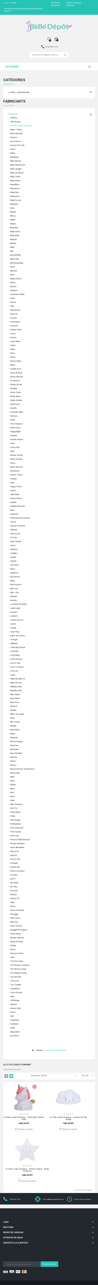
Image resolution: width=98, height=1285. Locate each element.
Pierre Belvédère (17, 847)
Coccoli (13, 318)
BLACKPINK (15, 255)
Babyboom (15, 188)
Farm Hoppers (16, 424)
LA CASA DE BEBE (18, 604)
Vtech (13, 1012)
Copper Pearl (15, 329)
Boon (12, 267)
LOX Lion (14, 671)
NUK (12, 792)
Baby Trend (15, 177)
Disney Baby (15, 361)
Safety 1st (14, 898)
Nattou (13, 765)
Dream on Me (16, 384)
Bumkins (14, 290)
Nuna (12, 796)
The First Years (16, 961)
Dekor (12, 349)
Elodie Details (16, 400)
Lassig (13, 628)
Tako (12, 957)
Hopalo (13, 502)
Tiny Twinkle (15, 985)
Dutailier (13, 388)
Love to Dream (17, 667)
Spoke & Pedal (16, 941)
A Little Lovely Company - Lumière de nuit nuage (68, 1118)
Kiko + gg (14, 592)
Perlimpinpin (15, 824)
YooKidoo (14, 1024)
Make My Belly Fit (17, 679)
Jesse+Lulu (15, 533)
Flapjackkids (15, 431)
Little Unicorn (16, 659)
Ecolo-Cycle (15, 392)
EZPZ (12, 420)
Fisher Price (15, 428)
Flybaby (13, 435)
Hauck (13, 490)
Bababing (14, 157)
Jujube (13, 557)
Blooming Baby (16, 263)
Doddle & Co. (16, 369)
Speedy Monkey (17, 938)
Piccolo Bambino (17, 843)
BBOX (12, 220)
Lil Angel (14, 639)
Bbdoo (13, 212)
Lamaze (13, 612)
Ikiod (12, 510)
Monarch (14, 737)
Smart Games (16, 926)
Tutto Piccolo (16, 992)
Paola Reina (15, 812)
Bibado (13, 243)
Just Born (14, 565)
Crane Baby (15, 341)
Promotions (56, 3)
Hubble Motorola (17, 506)
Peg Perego (15, 820)
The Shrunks (15, 977)
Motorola (14, 745)
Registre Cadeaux (74, 3)
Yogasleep (14, 1020)
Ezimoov (14, 416)
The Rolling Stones (18, 973)
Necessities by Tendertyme (22, 769)
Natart (13, 761)
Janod (13, 522)
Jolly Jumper (15, 541)
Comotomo (15, 322)
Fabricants (13, 114)
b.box (12, 153)
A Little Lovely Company (21, 126)
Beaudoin (14, 228)
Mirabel (13, 726)
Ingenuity (14, 514)
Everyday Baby (16, 412)
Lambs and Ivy (16, 620)
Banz (12, 208)
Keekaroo (14, 573)
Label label (15, 608)
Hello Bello (14, 494)
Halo (12, 482)
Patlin (12, 816)
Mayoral (13, 706)
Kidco (12, 581)
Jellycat (13, 530)
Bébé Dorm (15, 231)
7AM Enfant (15, 122)
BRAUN (13, 271)
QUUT (13, 879)
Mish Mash (14, 730)
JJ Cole (13, 537)
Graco (12, 463)
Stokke (13, 945)
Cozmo (13, 337)
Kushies (13, 600)
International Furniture (20, 518)
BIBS (12, 247)
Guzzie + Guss (16, 475)
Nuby (12, 788)
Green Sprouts (16, 467)
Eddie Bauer (15, 396)
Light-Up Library (17, 635)
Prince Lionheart (17, 871)
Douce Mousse (16, 377)
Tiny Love (14, 981)
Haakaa (13, 479)
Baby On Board (16, 173)
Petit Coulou (15, 832)
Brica (12, 275)
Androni (13, 137)
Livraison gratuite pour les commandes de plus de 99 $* (23, 10)
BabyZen (14, 204)
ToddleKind (15, 989)
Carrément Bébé (17, 294)
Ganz (12, 451)
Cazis (12, 298)
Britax (12, 282)
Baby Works (15, 180)
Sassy (12, 906)
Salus (12, 902)
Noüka (13, 785)
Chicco (13, 302)
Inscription (55, 5)
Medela (13, 710)
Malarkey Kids (16, 686)
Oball (12, 800)
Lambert (14, 616)
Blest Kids (14, 259)
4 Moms (13, 118)
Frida (12, 443)
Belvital (13, 239)
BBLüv (13, 216)
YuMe (12, 1028)
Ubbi (12, 996)
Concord (14, 326)
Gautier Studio (16, 455)
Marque (40, 1050)
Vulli (12, 1016)
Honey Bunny (16, 498)
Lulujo (12, 675)
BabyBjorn (14, 184)
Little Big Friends (17, 647)
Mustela (13, 757)
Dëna (12, 353)
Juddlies (13, 553)
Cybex (13, 345)
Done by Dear (16, 373)
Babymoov (15, 196)
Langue (6, 3)
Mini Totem (15, 722)
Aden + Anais (16, 129)
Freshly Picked (16, 439)
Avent (13, 149)
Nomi (12, 781)
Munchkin (14, 749)
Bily (11, 251)
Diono (12, 357)
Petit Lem (14, 836)
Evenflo (13, 408)
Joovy (13, 545)
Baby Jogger (15, 169)
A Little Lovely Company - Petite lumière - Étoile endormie (27, 1170)
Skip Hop (14, 922)
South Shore (15, 934)
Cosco (13, 333)
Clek (12, 306)
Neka (12, 777)
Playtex (13, 855)
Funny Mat (15, 447)
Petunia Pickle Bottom (20, 839)
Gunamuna (14, 471)
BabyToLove (15, 200)
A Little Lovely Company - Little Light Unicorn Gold (23, 1118)
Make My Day (16, 683)
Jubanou (14, 549)
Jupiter (13, 561)
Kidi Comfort (15, 584)
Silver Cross (15, 918)
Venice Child (15, 1008)
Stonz (13, 949)
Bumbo (13, 286)
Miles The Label (17, 714)
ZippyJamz (15, 1032)
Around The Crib (17, 145)
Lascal (13, 624)
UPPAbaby (15, 1000)
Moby (12, 734)
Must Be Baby (16, 753)
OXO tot (14, 808)
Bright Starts (16, 278)
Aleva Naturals (16, 133)
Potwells (14, 863)
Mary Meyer (15, 694)
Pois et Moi (15, 859)
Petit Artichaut (16, 828)
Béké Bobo (15, 235)
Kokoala (13, 596)
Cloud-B (13, 314)
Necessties (15, 773)
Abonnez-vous (49, 1264)
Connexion (70, 5)
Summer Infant (16, 953)
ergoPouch (15, 404)
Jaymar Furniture (17, 526)
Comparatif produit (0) (12, 1069)
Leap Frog (14, 632)
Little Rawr (15, 655)
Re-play (13, 887)
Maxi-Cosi (14, 702)
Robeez (13, 894)
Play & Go (14, 851)
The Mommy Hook (18, 969)
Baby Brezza (15, 161)
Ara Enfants (15, 141)
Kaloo (12, 569)
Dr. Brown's (15, 380)
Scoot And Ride (17, 910)
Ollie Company (16, 804)
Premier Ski (15, 867)
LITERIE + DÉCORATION (18, 92)
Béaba (13, 224)
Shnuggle (14, 914)
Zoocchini (14, 1036)
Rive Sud (14, 890)
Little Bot (14, 651)
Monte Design (16, 741)
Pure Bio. (14, 875)
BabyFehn (14, 192)
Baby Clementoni (17, 165)
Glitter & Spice (16, 459)
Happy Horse (16, 486)
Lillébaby (14, 643)
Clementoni (15, 310)
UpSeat (13, 1004)
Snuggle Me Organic (18, 930)
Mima (12, 718)
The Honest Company (20, 965)
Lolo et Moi (15, 663)
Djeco (12, 365)
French (14, 3)
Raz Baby (14, 883)
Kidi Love (14, 588)
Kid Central (15, 577)
